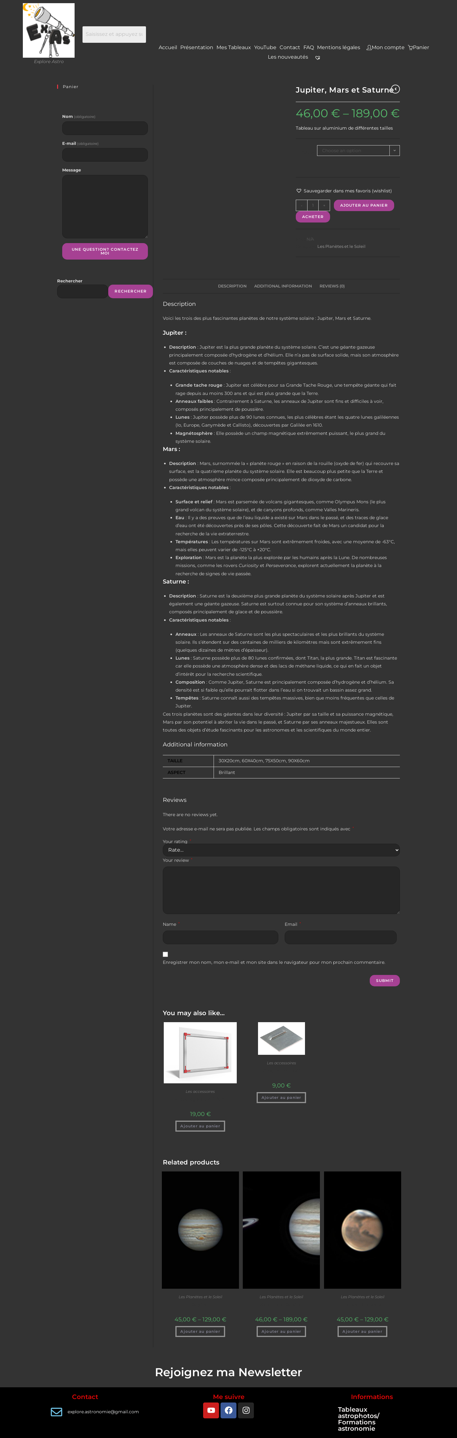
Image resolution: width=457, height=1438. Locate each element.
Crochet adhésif (281, 1071)
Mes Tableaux (233, 47)
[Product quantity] (313, 205)
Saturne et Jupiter (281, 1304)
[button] (344, 191)
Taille (306, 152)
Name (171, 924)
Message (71, 169)
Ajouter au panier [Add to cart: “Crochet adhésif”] (281, 1097)
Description (232, 286)
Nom (79, 116)
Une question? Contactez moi (105, 251)
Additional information (283, 286)
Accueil (168, 47)
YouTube (265, 47)
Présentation (196, 47)
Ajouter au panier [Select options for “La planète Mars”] (362, 1331)
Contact (290, 47)
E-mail (80, 143)
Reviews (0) (332, 286)
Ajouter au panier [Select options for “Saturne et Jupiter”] (281, 1331)
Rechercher (70, 280)
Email (293, 924)
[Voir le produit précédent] (395, 89)
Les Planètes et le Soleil (341, 246)
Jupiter (200, 1304)
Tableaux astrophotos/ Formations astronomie (358, 1419)
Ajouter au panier (364, 205)
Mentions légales (338, 47)
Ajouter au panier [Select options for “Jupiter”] (200, 1331)
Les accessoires (200, 1091)
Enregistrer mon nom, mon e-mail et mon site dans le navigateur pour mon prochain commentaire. (274, 962)
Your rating (177, 841)
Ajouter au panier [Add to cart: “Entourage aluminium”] (200, 1126)
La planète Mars (362, 1304)
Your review (177, 860)
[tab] (232, 286)
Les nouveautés (288, 57)
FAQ (308, 47)
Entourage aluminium (200, 1099)
